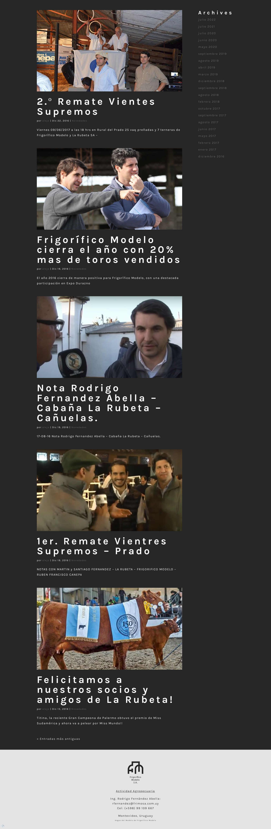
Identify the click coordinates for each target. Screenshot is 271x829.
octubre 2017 (209, 108)
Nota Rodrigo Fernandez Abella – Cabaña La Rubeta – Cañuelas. (99, 403)
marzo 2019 (208, 74)
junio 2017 (207, 129)
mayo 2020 (207, 47)
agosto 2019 (208, 61)
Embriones (55, 12)
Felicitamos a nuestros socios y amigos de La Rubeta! (105, 689)
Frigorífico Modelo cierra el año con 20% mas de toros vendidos (109, 249)
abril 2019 (206, 67)
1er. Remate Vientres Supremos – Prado (102, 546)
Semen (95, 12)
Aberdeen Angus (175, 12)
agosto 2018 (208, 95)
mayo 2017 (207, 136)
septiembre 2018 (212, 88)
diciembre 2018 (211, 81)
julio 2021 (206, 26)
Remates (216, 12)
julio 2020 (207, 33)
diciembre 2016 (211, 156)
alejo (45, 120)
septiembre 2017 (212, 115)
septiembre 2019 (212, 54)
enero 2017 (207, 149)
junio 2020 (207, 40)
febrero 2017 (208, 143)
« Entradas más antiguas (58, 739)
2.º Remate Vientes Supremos (96, 106)
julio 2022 (207, 19)
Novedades (79, 120)
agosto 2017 (208, 122)
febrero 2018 (209, 102)
